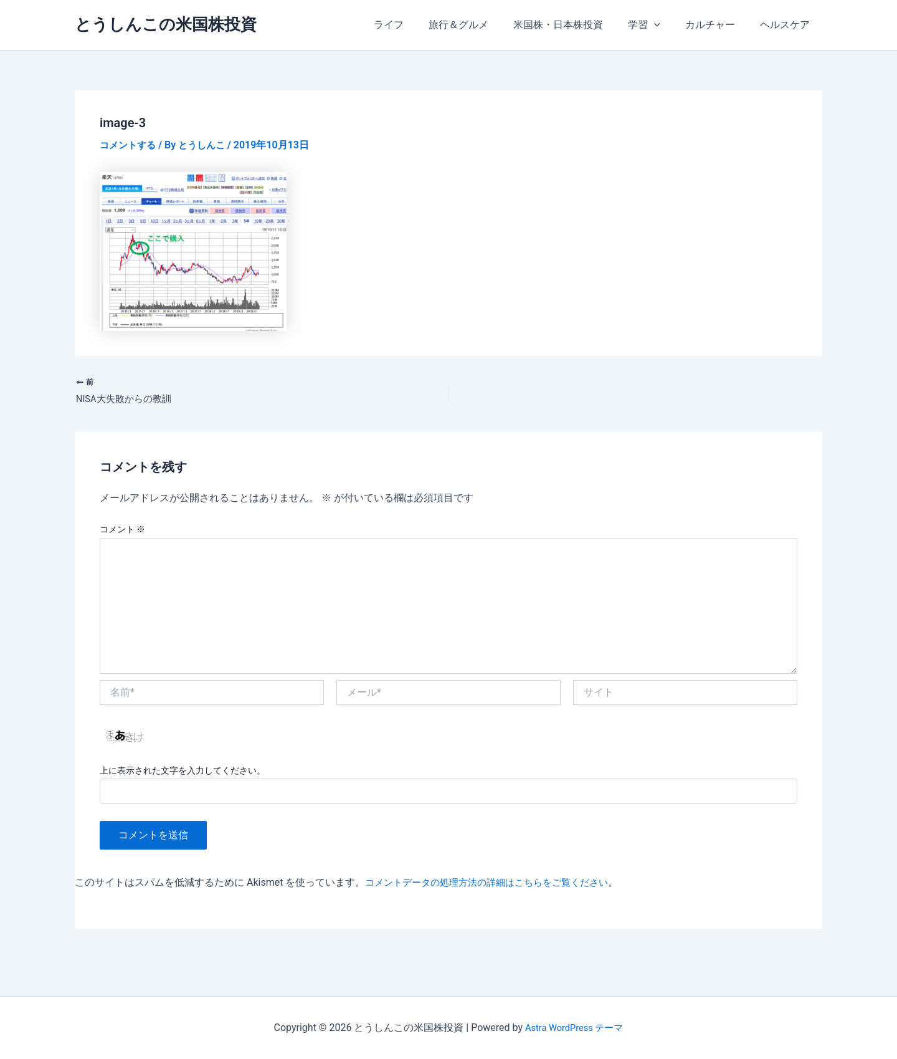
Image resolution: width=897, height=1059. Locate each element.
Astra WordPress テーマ (574, 1027)
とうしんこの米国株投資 (166, 24)
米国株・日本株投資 (575, 25)
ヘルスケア (787, 25)
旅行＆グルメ (481, 25)
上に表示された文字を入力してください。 (182, 773)
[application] (666, 25)
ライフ (416, 25)
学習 (656, 25)
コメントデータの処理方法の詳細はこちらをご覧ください (494, 885)
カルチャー (718, 25)
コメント (122, 532)
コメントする (129, 145)
